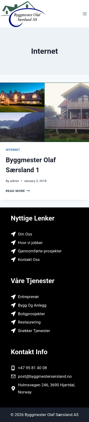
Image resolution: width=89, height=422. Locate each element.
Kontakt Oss (29, 259)
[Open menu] (84, 13)
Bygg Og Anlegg (32, 305)
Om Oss (25, 234)
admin (14, 181)
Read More (18, 191)
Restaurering (29, 322)
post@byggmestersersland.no (45, 376)
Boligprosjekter (31, 313)
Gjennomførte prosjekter (40, 251)
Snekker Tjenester (34, 330)
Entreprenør (28, 296)
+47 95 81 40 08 (32, 367)
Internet (13, 150)
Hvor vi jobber (30, 242)
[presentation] (44, 112)
